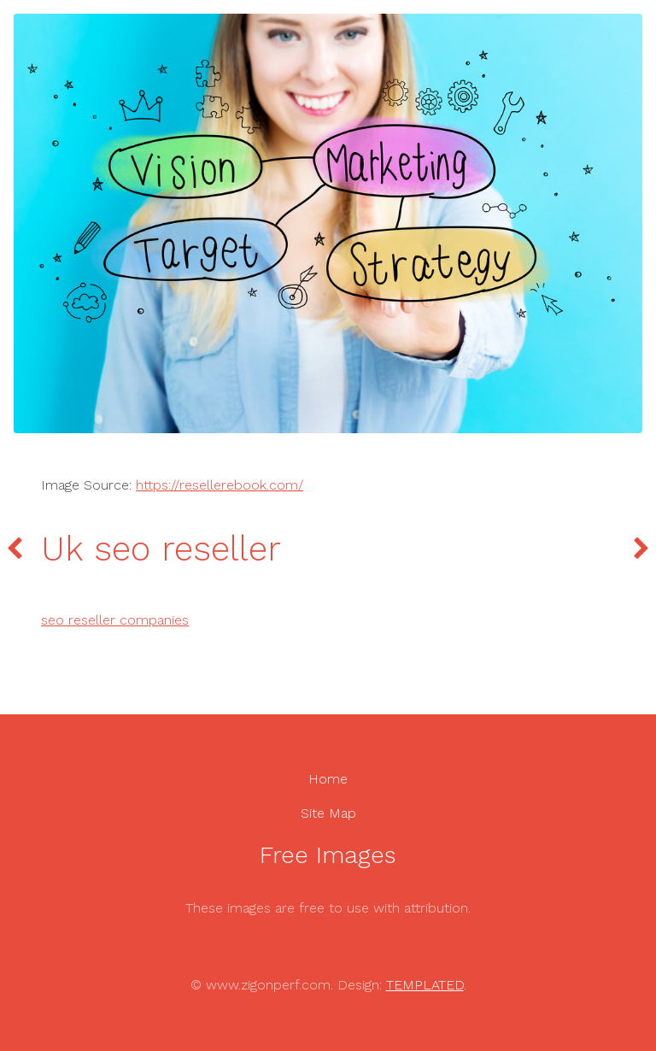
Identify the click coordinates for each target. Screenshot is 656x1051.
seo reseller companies (115, 620)
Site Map (328, 813)
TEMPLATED (425, 985)
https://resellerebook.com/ (219, 485)
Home (328, 779)
